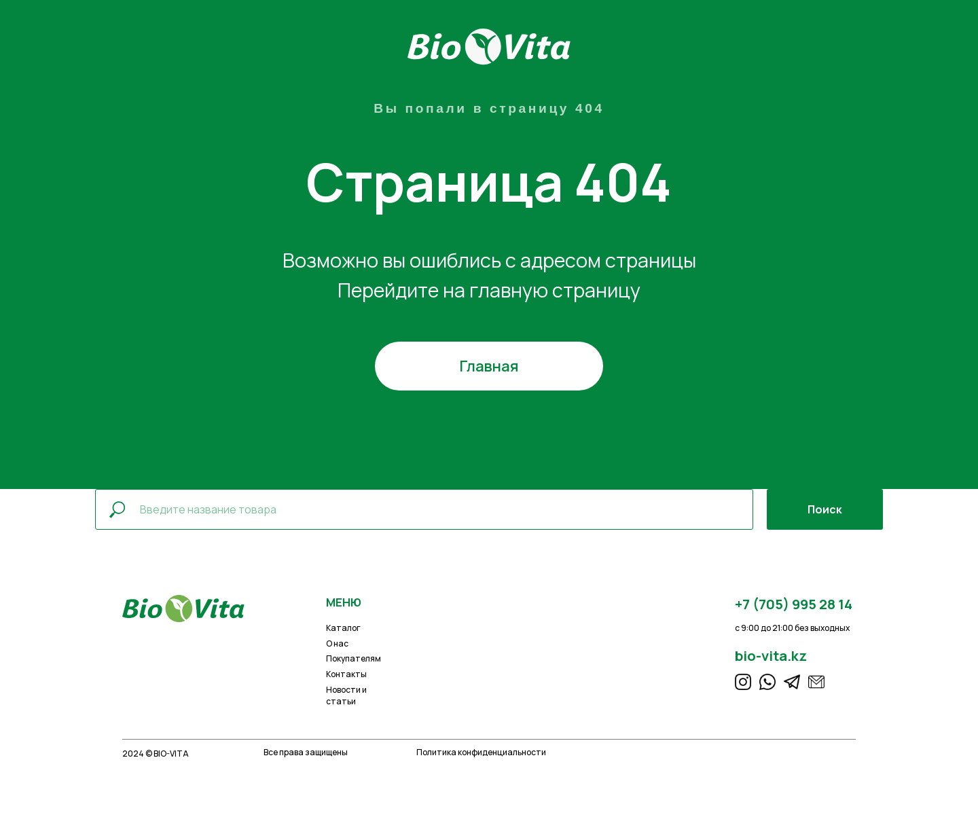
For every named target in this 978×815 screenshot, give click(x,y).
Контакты (346, 674)
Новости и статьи (346, 695)
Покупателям (353, 658)
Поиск (825, 509)
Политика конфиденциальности (481, 752)
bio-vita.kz (771, 655)
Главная (489, 366)
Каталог (343, 628)
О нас (337, 643)
